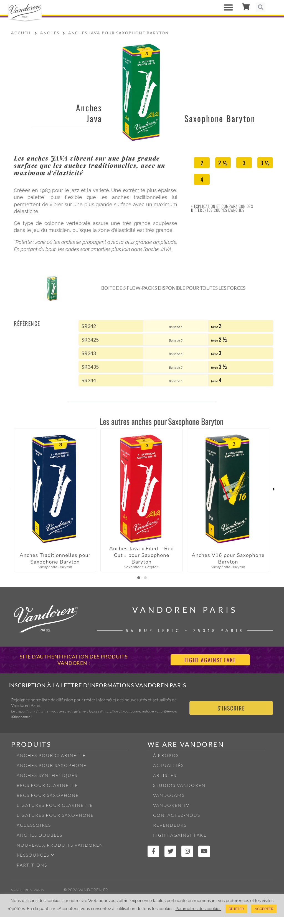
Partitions (32, 865)
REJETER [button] (236, 909)
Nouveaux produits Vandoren (60, 845)
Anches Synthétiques (47, 775)
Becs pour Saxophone (48, 795)
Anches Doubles (39, 835)
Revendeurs (170, 825)
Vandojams (169, 795)
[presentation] (10, 489)
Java (94, 118)
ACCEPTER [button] (264, 909)
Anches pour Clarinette (51, 755)
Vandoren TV (171, 805)
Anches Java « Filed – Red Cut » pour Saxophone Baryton (141, 555)
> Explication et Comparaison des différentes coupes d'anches (222, 208)
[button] (228, 7)
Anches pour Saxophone (52, 765)
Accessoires (34, 825)
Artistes (164, 775)
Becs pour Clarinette (47, 785)
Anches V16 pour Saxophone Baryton (228, 558)
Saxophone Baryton (219, 118)
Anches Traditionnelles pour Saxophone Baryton (55, 558)
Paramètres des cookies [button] (198, 908)
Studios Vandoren (179, 785)
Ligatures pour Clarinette (55, 805)
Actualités (168, 765)
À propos (166, 755)
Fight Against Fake (180, 835)
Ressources (35, 855)
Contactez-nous (176, 815)
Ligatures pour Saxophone (55, 815)
